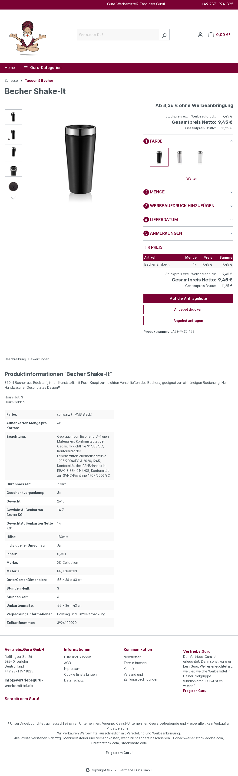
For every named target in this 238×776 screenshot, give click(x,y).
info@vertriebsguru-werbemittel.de (24, 683)
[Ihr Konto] (200, 34)
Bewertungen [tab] (38, 359)
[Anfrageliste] (219, 34)
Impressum (72, 669)
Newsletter (132, 657)
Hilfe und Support (77, 657)
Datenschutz (74, 680)
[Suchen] (164, 34)
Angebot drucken (188, 309)
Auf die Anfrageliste (188, 298)
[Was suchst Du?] (118, 34)
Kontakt (130, 669)
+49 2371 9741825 (217, 4)
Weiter (191, 178)
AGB (67, 663)
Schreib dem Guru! (22, 698)
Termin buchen (135, 663)
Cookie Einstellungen (80, 674)
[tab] (15, 359)
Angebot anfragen (188, 321)
